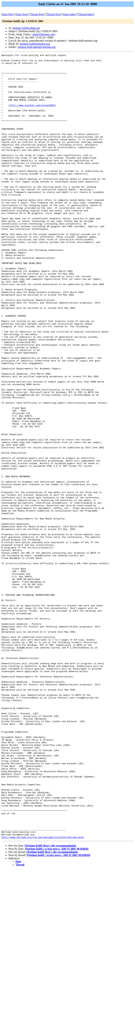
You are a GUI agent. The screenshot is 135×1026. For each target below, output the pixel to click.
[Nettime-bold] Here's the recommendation (50, 1002)
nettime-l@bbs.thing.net (26, 28)
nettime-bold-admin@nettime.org (37, 46)
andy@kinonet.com (44, 34)
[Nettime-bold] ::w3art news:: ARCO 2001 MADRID (56, 1005)
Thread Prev (37, 14)
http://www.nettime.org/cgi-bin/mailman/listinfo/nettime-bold (42, 994)
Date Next (22, 14)
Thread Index (85, 14)
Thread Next (54, 14)
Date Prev (8, 14)
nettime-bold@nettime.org (35, 43)
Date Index (69, 14)
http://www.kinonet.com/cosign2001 (32, 115)
